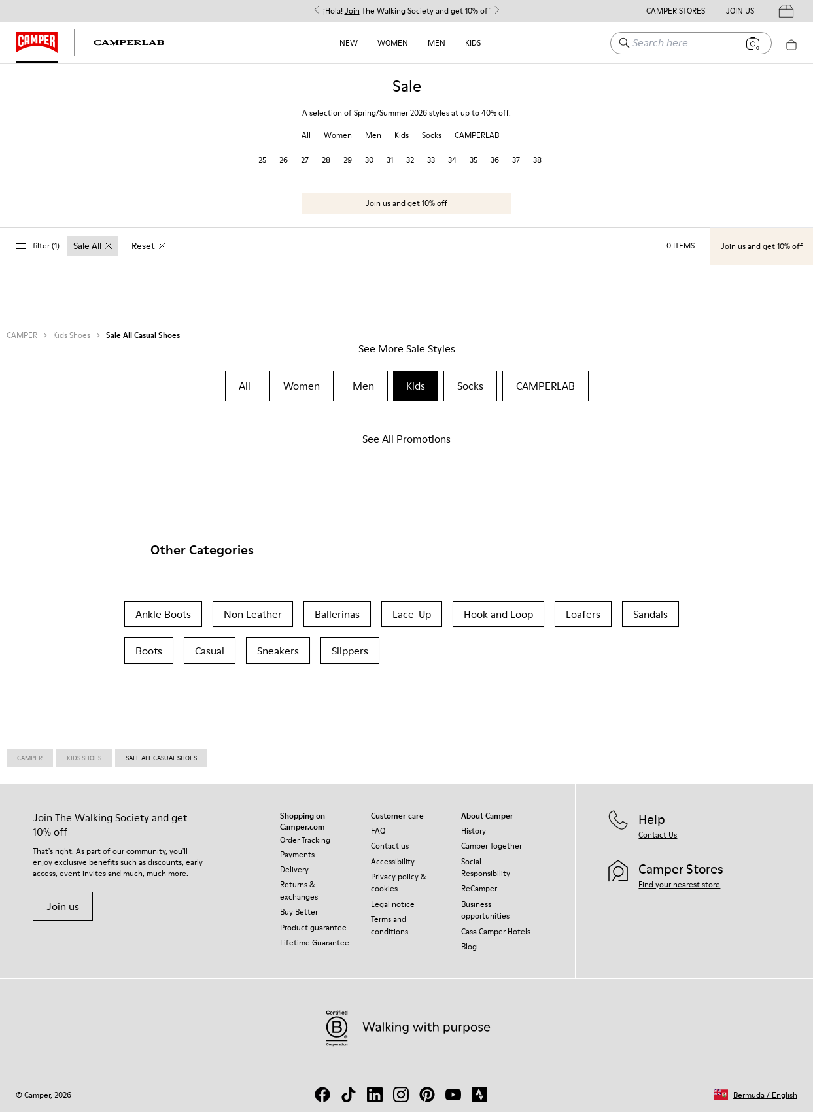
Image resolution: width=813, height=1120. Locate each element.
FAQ (378, 839)
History (473, 839)
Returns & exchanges (299, 898)
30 (369, 168)
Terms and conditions (389, 933)
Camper (30, 766)
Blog (469, 954)
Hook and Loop (498, 622)
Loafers (583, 622)
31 (390, 168)
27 (305, 168)
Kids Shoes (71, 344)
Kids (473, 42)
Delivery (294, 877)
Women (392, 42)
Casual (209, 659)
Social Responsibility (485, 875)
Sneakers (278, 659)
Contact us (390, 854)
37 (516, 168)
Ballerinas (337, 622)
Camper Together (491, 854)
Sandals (650, 622)
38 (537, 168)
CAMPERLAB (477, 143)
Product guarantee (313, 936)
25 (262, 168)
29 (347, 168)
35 (473, 168)
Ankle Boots (163, 622)
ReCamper (479, 896)
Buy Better (299, 920)
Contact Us (657, 843)
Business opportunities (485, 918)
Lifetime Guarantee (314, 951)
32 (410, 168)
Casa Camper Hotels (495, 939)
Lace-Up (411, 622)
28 (326, 168)
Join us (62, 915)
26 (283, 168)
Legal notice (393, 912)
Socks (431, 143)
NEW (348, 42)
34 (452, 168)
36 (495, 168)
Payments (297, 862)
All (306, 143)
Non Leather (253, 622)
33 (431, 168)
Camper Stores (675, 11)
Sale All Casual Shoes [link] (161, 766)
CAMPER (22, 344)
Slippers (350, 659)
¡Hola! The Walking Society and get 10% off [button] (407, 11)
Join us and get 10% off (406, 211)
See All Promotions (406, 447)
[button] (755, 1103)
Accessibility (393, 869)
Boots (148, 659)
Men (436, 42)
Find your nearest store (679, 892)
